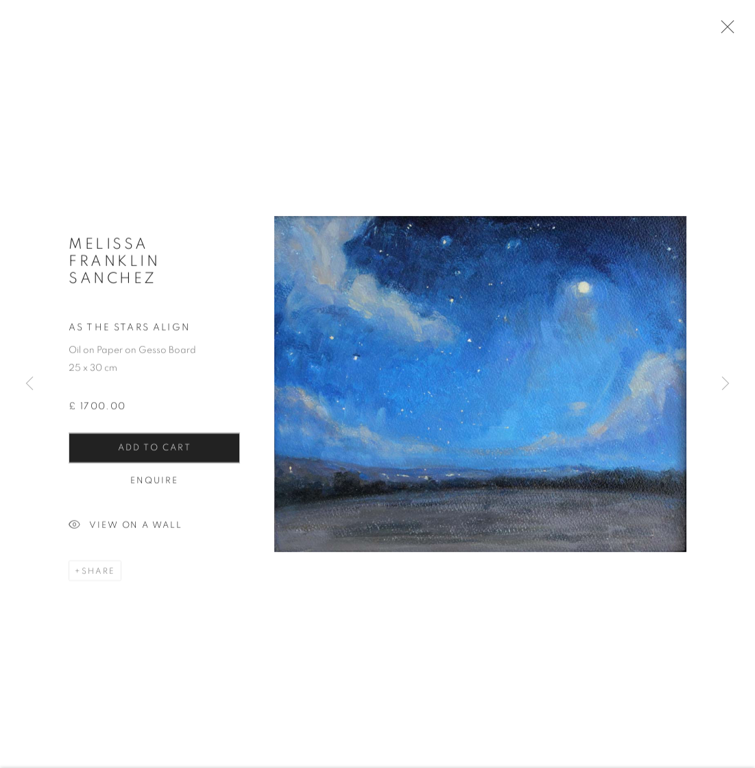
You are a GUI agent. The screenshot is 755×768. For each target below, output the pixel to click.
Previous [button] (29, 384)
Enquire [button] (154, 487)
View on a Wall (125, 532)
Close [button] (730, 31)
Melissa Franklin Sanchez (114, 267)
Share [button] (98, 577)
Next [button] (725, 384)
